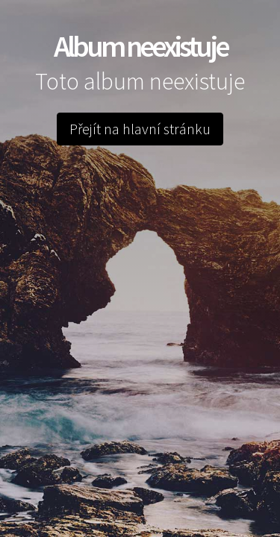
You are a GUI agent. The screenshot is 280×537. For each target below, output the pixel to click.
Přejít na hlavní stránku (140, 128)
